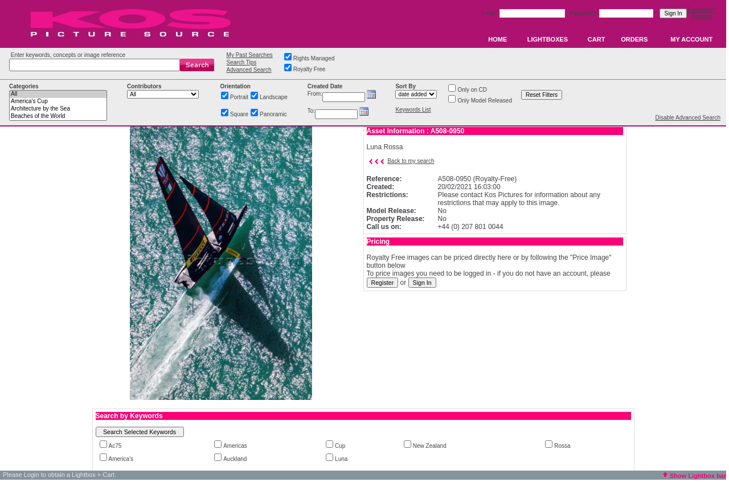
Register (701, 16)
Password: (584, 13)
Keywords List (413, 110)
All (58, 94)
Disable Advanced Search (687, 118)
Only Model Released (484, 100)
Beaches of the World (58, 116)
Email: (489, 13)
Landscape (274, 97)
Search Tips (242, 62)
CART (596, 39)
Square (239, 114)
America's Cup (58, 101)
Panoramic (273, 114)
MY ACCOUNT (691, 39)
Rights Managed (314, 58)
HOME (497, 39)
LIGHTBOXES (547, 39)
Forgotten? (701, 10)
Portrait (239, 97)
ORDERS (634, 39)
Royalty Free (309, 69)
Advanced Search (249, 70)
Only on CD (472, 90)
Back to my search (410, 161)
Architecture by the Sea (58, 109)
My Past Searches (250, 55)
